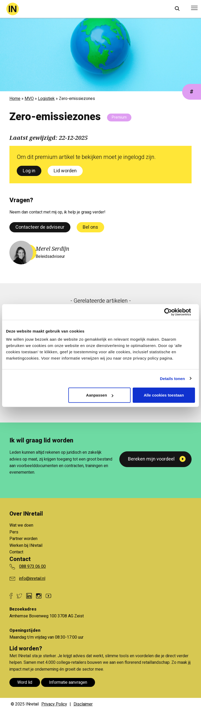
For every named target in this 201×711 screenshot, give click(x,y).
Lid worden (65, 170)
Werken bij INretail (25, 545)
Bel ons (90, 227)
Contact (16, 552)
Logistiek (46, 98)
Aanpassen (99, 395)
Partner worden (23, 539)
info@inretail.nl (32, 578)
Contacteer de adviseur (39, 227)
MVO (29, 98)
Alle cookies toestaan (164, 395)
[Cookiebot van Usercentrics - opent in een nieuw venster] (172, 312)
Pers (13, 532)
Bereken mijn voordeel (151, 459)
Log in (29, 170)
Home (14, 98)
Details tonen (172, 378)
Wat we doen (21, 525)
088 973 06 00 (32, 566)
